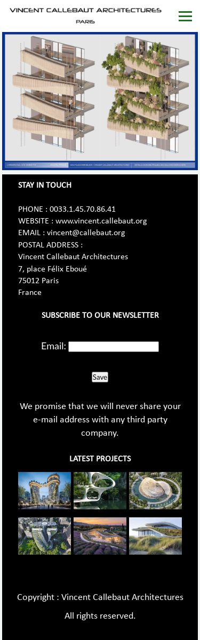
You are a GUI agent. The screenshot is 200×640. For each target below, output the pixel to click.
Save (100, 377)
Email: (53, 345)
